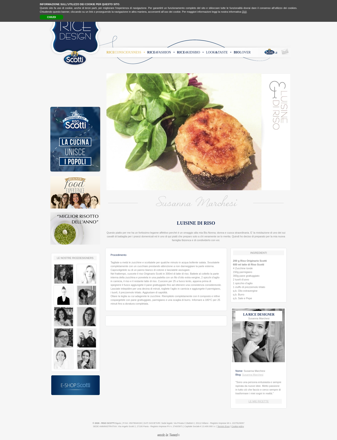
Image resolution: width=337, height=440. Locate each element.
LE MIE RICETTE (259, 401)
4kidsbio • (190, 52)
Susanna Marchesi (252, 374)
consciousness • (125, 52)
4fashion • (161, 52)
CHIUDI (51, 17)
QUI (244, 11)
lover (242, 52)
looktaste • (218, 52)
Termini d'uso (223, 426)
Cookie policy (237, 426)
